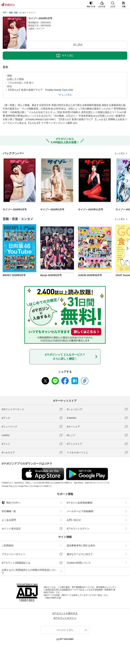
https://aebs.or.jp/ (53, 598)
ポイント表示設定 (11, 528)
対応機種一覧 (9, 511)
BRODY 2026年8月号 (14, 275)
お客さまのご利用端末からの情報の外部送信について (29, 571)
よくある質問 (9, 520)
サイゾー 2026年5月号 (15, 209)
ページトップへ (65, 630)
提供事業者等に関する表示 (81, 545)
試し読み (78, 44)
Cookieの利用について (79, 562)
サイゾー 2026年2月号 (52, 209)
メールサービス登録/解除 (80, 511)
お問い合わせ (74, 520)
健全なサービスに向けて (80, 554)
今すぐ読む (68, 55)
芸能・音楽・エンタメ (17, 13)
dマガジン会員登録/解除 (79, 502)
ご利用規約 (8, 545)
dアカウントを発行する (65, 613)
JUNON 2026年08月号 (90, 275)
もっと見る (120, 153)
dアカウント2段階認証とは (16, 562)
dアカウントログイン (78, 528)
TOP (4, 13)
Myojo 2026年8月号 (50, 275)
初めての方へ (11, 502)
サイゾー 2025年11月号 (90, 209)
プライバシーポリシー (13, 554)
